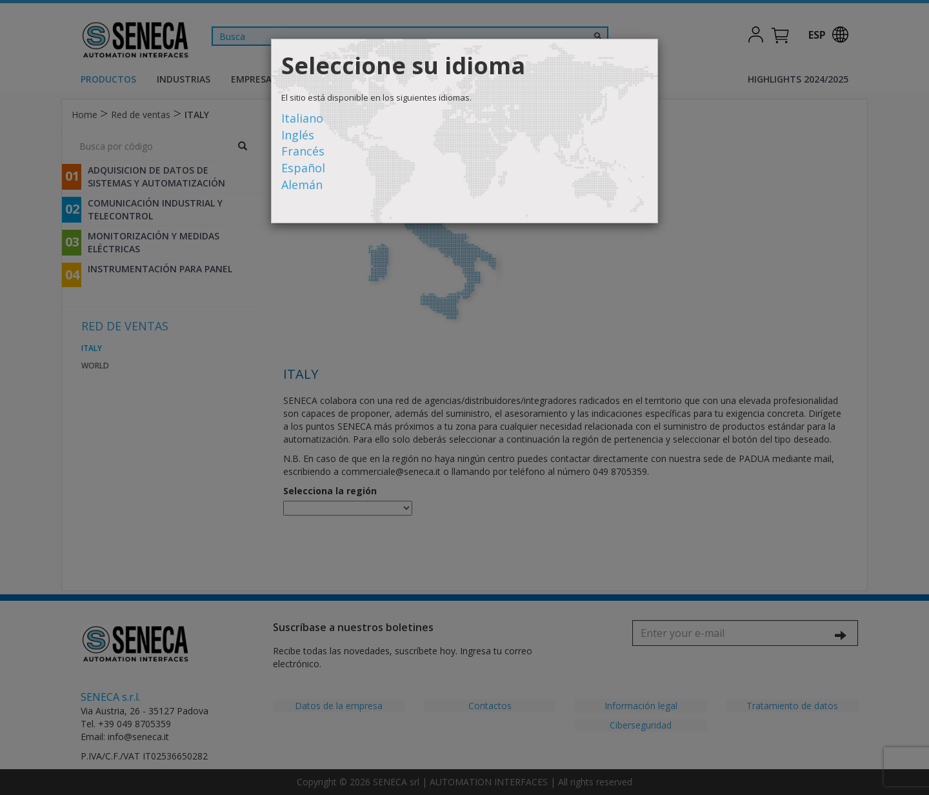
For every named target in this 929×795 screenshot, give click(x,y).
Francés (303, 151)
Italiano (302, 118)
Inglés (297, 135)
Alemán (302, 184)
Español (303, 168)
